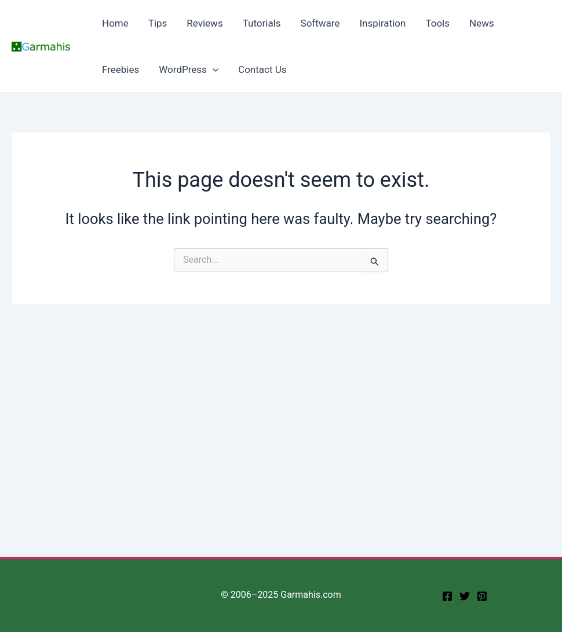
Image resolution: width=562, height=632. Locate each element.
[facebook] (447, 596)
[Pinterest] (482, 596)
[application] (212, 69)
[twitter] (464, 596)
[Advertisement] (281, 391)
